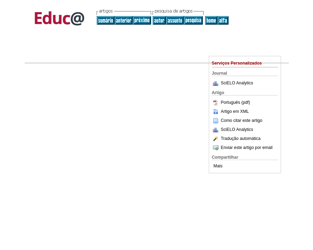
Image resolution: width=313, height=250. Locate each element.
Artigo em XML (230, 111)
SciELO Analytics (237, 83)
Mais (218, 166)
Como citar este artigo (242, 120)
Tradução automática (236, 138)
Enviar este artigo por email (242, 147)
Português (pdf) (231, 102)
